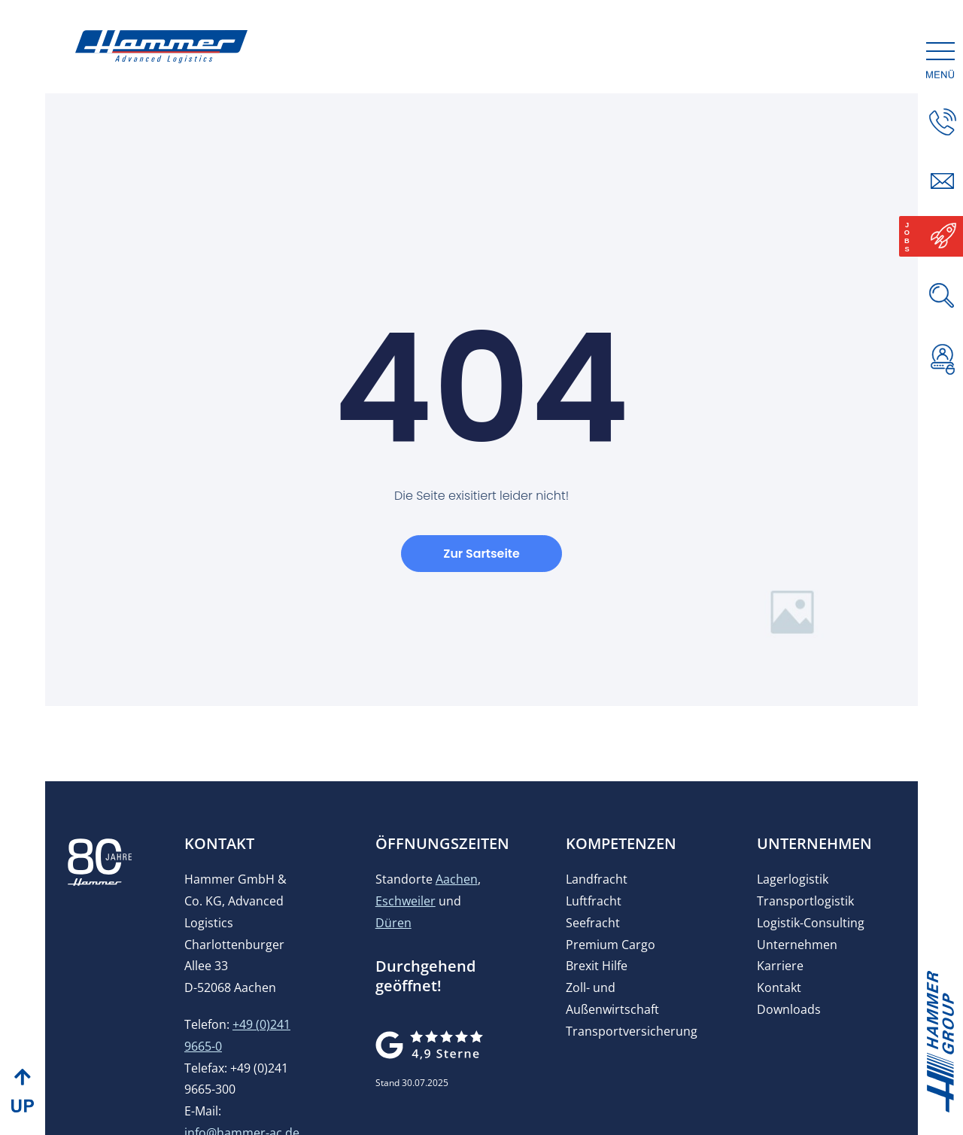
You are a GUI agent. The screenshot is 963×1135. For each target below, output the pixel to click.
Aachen (457, 890)
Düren (393, 934)
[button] (942, 414)
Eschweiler (405, 912)
